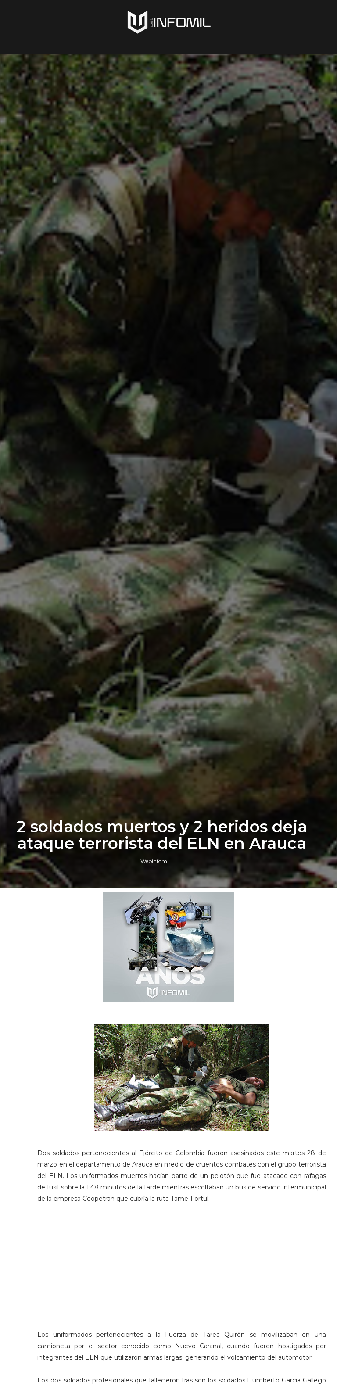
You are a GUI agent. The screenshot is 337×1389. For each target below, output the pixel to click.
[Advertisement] (181, 1270)
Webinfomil (155, 861)
